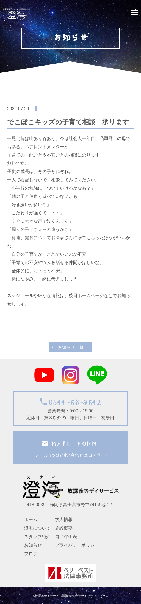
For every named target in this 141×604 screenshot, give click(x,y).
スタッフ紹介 (37, 536)
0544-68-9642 (72, 402)
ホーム (30, 519)
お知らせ (33, 545)
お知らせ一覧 (70, 347)
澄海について (37, 528)
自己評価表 (66, 536)
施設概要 (64, 528)
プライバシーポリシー (77, 545)
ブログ (30, 553)
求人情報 (64, 519)
